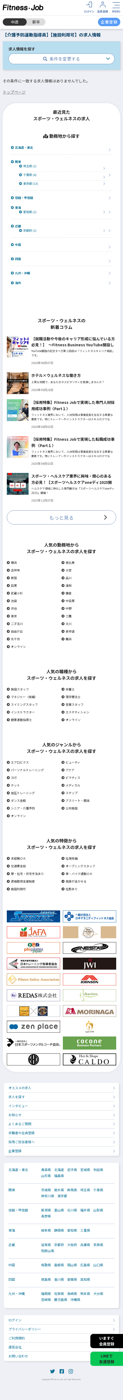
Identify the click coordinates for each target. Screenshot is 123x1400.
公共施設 (69, 808)
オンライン (16, 646)
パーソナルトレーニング (25, 770)
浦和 (66, 585)
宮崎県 (46, 1299)
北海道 (59, 1169)
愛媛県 (72, 1279)
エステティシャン (75, 712)
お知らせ (14, 1114)
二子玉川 (15, 623)
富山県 (59, 1210)
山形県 (46, 1175)
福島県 (59, 1175)
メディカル (70, 785)
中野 (66, 608)
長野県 (46, 1216)
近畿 (16, 226)
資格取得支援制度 (21, 881)
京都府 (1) (27, 230)
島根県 (59, 1265)
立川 (66, 623)
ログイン (14, 1320)
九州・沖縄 (20, 273)
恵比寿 (68, 562)
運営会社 (14, 1347)
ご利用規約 (16, 1338)
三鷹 (66, 616)
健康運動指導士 (19, 719)
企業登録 (14, 1150)
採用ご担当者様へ (21, 1141)
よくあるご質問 (19, 1123)
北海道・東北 (22, 147)
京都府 (59, 1245)
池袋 (12, 600)
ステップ (69, 793)
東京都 (62, 1196)
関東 (16, 161)
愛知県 (72, 1230)
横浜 (12, 562)
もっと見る (61, 517)
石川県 (72, 1210)
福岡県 (46, 1293)
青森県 (46, 1169)
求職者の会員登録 (21, 1132)
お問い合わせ (18, 1356)
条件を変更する (61, 58)
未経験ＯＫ (16, 858)
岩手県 (72, 1169)
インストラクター (21, 712)
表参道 (68, 631)
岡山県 (72, 1265)
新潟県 (46, 1210)
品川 (66, 578)
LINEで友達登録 (106, 1358)
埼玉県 (85, 1190)
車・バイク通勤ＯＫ (77, 873)
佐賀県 (59, 1293)
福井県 (85, 1210)
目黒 (12, 585)
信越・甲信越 (22, 197)
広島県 (85, 1265)
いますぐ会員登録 (106, 1341)
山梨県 (98, 1210)
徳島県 (46, 1279)
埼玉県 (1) (27, 166)
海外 (16, 282)
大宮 (66, 570)
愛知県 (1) (27, 211)
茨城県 (46, 1190)
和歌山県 (47, 1251)
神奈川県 (47, 1196)
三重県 (85, 1230)
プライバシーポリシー (24, 1329)
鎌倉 (66, 593)
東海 (16, 207)
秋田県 (98, 1169)
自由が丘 (15, 631)
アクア (67, 770)
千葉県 (98, 1190)
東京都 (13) (28, 183)
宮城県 (85, 1169)
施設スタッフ (18, 689)
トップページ (14, 92)
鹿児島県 (60, 1299)
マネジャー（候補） (22, 697)
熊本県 (85, 1293)
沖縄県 (75, 1299)
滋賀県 (46, 1245)
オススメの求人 (19, 1087)
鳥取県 (46, 1265)
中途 (15, 22)
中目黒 (68, 600)
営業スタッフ (72, 704)
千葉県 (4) (27, 174)
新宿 (12, 578)
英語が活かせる (74, 881)
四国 (16, 258)
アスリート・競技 (75, 800)
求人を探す (16, 1096)
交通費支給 (16, 866)
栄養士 (68, 689)
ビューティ (70, 762)
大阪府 (72, 1245)
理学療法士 (71, 697)
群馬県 (72, 1190)
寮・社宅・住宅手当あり (25, 873)
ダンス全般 (16, 800)
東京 (12, 616)
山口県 (98, 1265)
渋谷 (12, 608)
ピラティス (70, 777)
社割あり (69, 889)
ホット (13, 785)
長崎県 (72, 1293)
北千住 (13, 639)
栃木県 (59, 1190)
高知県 (85, 1279)
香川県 (59, 1279)
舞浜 (66, 639)
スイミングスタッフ (22, 704)
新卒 (36, 22)
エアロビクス (18, 762)
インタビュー (18, 1105)
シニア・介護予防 (21, 808)
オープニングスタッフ (78, 866)
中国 (16, 244)
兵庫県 (85, 1245)
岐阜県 (46, 1230)
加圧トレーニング (21, 793)
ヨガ (12, 777)
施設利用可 (16, 889)
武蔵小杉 (15, 593)
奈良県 (98, 1245)
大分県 (98, 1293)
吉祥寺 (13, 570)
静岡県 (59, 1230)
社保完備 (69, 858)
